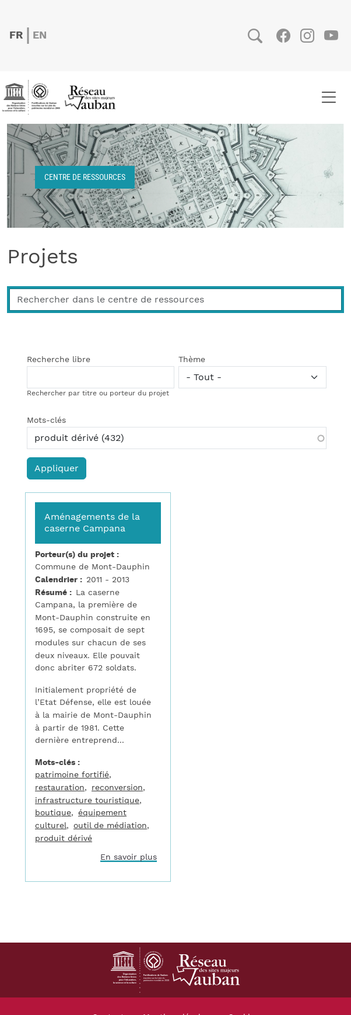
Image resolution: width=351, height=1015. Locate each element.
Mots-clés (46, 420)
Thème (191, 360)
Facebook (283, 36)
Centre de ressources (84, 176)
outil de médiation (110, 825)
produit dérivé (63, 838)
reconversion (117, 787)
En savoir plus (128, 857)
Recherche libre (58, 360)
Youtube (331, 36)
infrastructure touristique (87, 800)
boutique (53, 812)
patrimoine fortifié (72, 774)
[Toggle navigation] (328, 97)
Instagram (307, 36)
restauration (60, 787)
